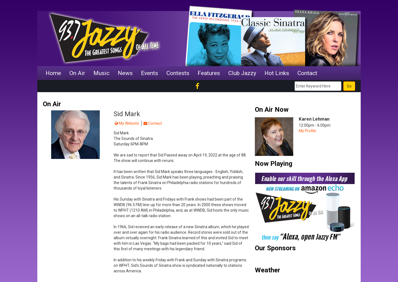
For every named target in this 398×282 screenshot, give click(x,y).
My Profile (307, 131)
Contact (152, 123)
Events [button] (149, 73)
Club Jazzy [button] (242, 73)
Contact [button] (307, 73)
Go (349, 86)
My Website (127, 123)
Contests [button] (177, 73)
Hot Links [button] (277, 73)
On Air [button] (77, 73)
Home (53, 73)
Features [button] (209, 73)
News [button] (125, 73)
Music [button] (101, 73)
